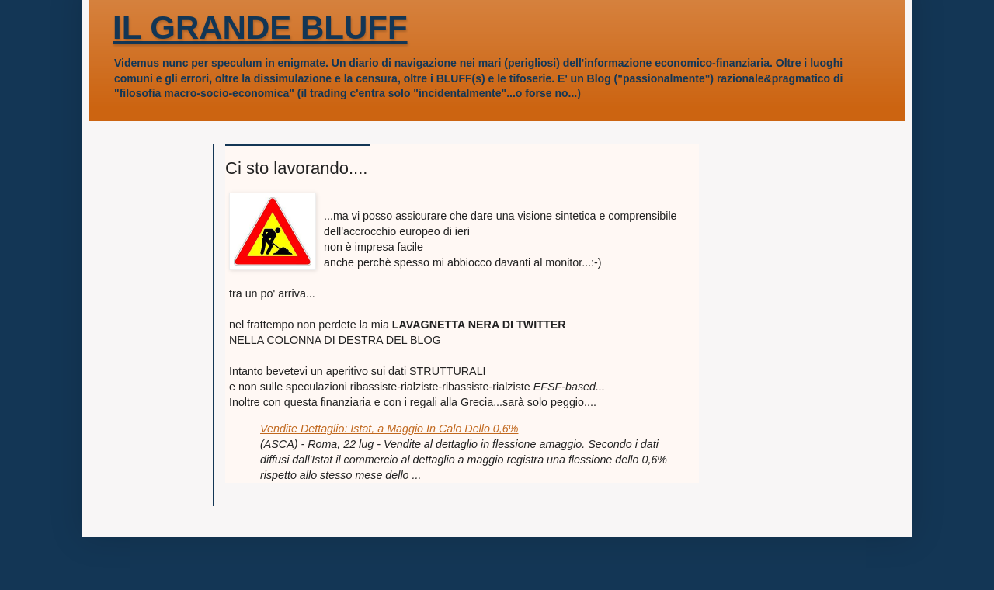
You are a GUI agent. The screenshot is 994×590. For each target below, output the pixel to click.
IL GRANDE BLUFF (260, 27)
